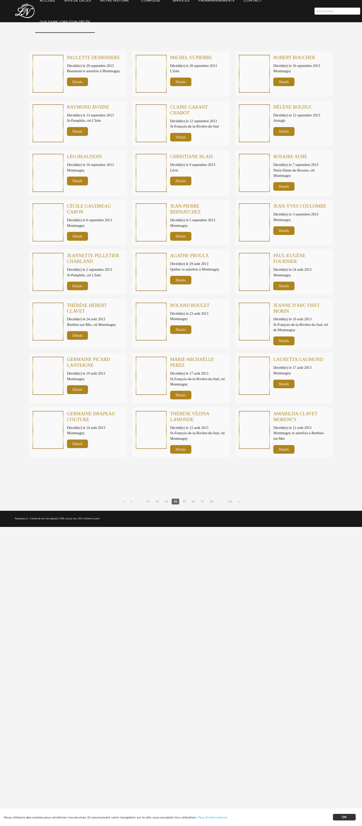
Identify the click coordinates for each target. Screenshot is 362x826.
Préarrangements (220, 10)
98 (212, 608)
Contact (256, 10)
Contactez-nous (252, 778)
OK (344, 817)
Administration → (254, 800)
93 (165, 608)
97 (203, 608)
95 (184, 608)
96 (194, 608)
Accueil (47, 10)
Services (184, 10)
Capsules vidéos (252, 772)
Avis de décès (77, 10)
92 (156, 608)
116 (231, 608)
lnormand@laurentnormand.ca (150, 789)
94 (175, 608)
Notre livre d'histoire (256, 761)
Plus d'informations (212, 817)
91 (147, 608)
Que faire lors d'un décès (64, 32)
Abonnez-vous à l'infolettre (90, 782)
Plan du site (249, 789)
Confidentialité (252, 783)
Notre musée (250, 766)
